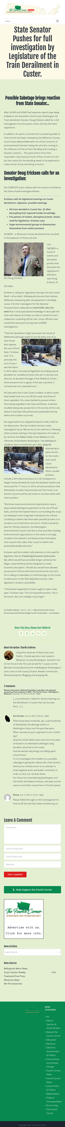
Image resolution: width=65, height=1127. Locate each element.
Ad (47, 1016)
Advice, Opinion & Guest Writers (53, 1024)
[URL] (32, 864)
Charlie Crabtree (12, 610)
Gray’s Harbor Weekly (16, 972)
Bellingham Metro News (16, 968)
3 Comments (54, 613)
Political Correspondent (53, 1099)
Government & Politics (52, 1088)
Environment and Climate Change (17, 613)
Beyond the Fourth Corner (44, 610)
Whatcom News (12, 980)
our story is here (21, 141)
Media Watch (52, 1093)
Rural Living (52, 1105)
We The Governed (13, 983)
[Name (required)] (32, 848)
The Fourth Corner (51, 1111)
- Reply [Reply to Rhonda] (41, 795)
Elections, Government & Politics (52, 1051)
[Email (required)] (32, 856)
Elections (50, 1043)
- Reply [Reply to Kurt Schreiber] (46, 716)
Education (51, 1039)
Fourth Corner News (39, 613)
